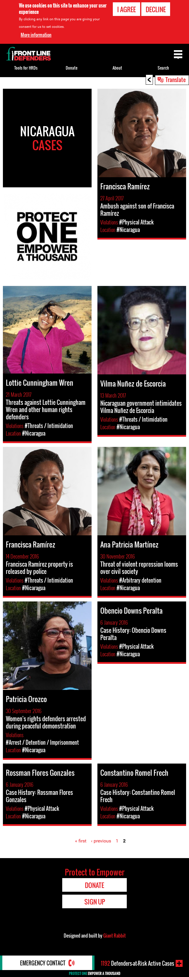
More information (36, 34)
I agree (126, 9)
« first (80, 841)
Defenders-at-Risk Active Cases (137, 963)
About (117, 68)
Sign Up (94, 901)
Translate (175, 79)
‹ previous (101, 841)
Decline (156, 9)
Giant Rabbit (114, 935)
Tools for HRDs (26, 68)
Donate (71, 68)
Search (163, 68)
